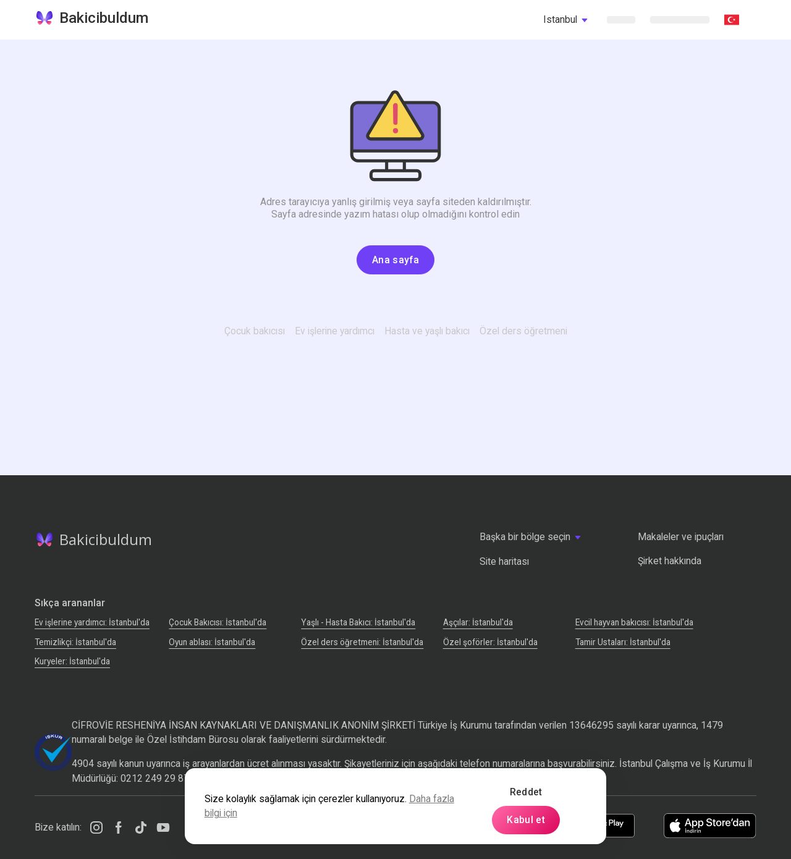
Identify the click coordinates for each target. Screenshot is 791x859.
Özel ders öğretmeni (523, 331)
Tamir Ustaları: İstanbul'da (622, 642)
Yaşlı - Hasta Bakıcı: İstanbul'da (358, 622)
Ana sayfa (395, 260)
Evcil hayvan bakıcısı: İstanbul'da (634, 622)
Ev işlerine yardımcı (334, 331)
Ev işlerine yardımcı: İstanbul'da (92, 622)
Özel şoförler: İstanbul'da (490, 642)
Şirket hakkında (669, 561)
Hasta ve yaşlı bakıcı (427, 331)
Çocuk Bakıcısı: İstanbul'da (217, 622)
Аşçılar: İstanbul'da (478, 622)
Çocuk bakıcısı (254, 331)
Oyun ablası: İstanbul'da (212, 642)
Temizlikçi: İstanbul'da (75, 642)
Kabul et (526, 820)
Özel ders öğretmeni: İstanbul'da (362, 642)
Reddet (526, 792)
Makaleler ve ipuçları (681, 537)
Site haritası (504, 561)
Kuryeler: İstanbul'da (72, 661)
